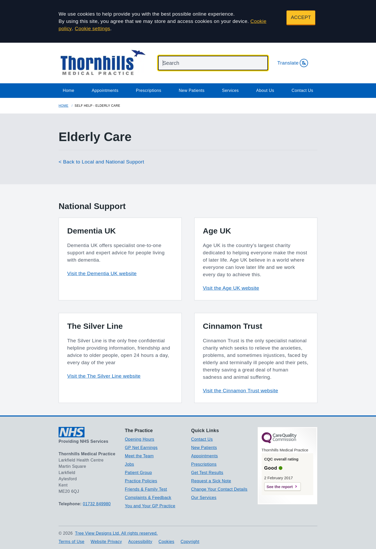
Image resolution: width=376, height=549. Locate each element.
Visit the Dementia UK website (102, 273)
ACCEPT (301, 17)
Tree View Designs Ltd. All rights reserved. (116, 533)
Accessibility (140, 541)
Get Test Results (207, 472)
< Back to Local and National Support (101, 162)
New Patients (191, 90)
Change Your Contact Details (219, 489)
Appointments (105, 90)
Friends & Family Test (146, 489)
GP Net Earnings (141, 447)
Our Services (203, 497)
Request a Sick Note (211, 481)
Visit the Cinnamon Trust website (240, 390)
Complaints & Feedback (148, 497)
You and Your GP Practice (150, 506)
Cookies (166, 541)
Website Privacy (106, 541)
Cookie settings (92, 28)
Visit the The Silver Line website (104, 376)
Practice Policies (141, 481)
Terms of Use (71, 541)
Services (230, 90)
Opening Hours (139, 439)
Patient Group (138, 472)
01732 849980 (97, 504)
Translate (292, 63)
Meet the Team (139, 456)
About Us (265, 90)
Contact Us (302, 90)
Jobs (129, 464)
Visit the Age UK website (231, 288)
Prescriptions (148, 90)
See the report (280, 486)
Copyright (189, 541)
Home (68, 90)
